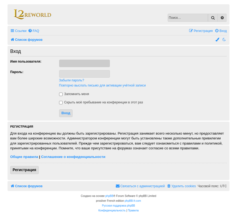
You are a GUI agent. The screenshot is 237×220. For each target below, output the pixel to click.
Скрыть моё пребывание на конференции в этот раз (101, 102)
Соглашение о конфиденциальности (73, 157)
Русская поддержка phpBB (118, 205)
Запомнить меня (74, 94)
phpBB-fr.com (133, 200)
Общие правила (24, 157)
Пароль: (16, 72)
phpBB (109, 195)
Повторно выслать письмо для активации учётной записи (102, 85)
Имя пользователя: (25, 61)
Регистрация (24, 170)
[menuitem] (33, 31)
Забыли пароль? (71, 80)
